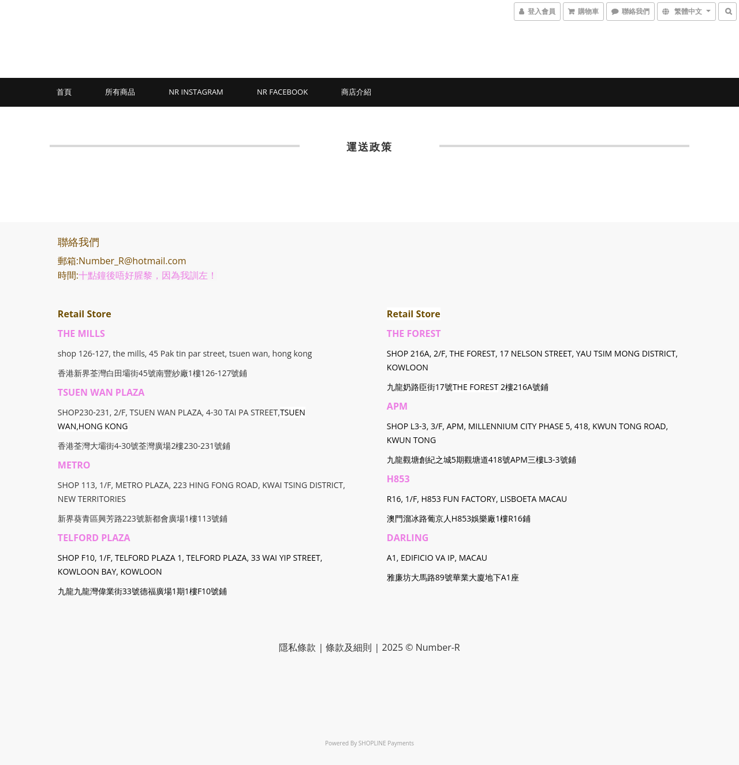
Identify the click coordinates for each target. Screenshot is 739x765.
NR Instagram (196, 92)
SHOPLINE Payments (386, 743)
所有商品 (120, 92)
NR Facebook (282, 92)
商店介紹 (356, 92)
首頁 (64, 92)
